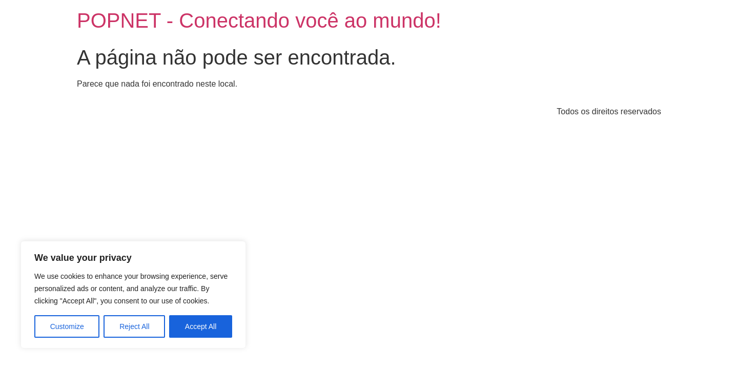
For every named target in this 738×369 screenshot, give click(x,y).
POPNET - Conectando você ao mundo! (259, 20)
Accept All (200, 326)
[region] (133, 294)
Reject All (134, 326)
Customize (67, 326)
